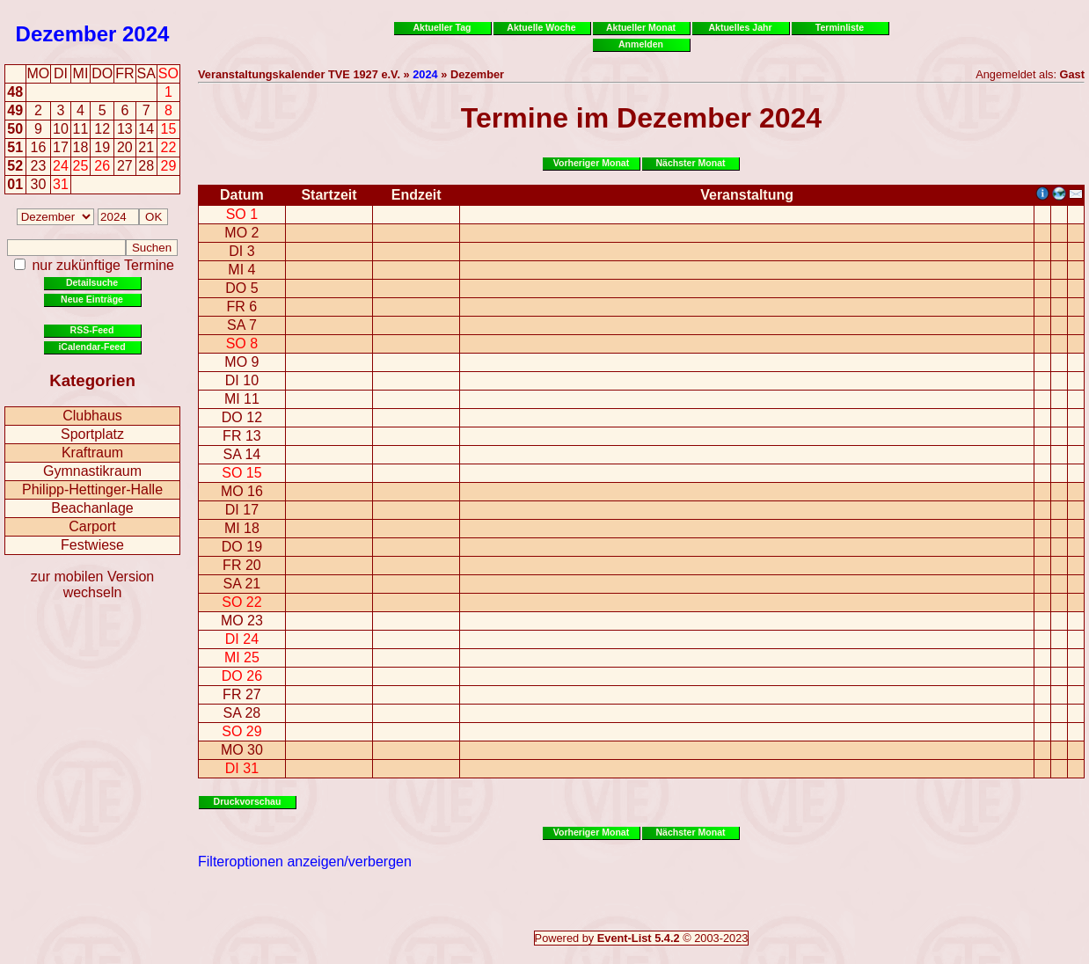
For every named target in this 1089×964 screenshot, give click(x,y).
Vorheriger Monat (591, 162)
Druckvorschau (247, 801)
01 (15, 184)
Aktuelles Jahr (739, 27)
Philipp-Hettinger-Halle (92, 489)
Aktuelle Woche (541, 27)
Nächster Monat (690, 162)
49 (15, 110)
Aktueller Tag (442, 27)
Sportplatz (92, 434)
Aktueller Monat (641, 27)
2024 (145, 34)
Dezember (66, 34)
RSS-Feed (92, 330)
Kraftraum (92, 452)
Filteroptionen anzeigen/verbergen (305, 861)
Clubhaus (92, 415)
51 (15, 147)
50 (15, 128)
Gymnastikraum (92, 471)
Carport (92, 526)
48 (15, 91)
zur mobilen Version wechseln (93, 584)
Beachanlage (92, 507)
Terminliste (839, 27)
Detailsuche (92, 282)
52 (15, 165)
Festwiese (92, 544)
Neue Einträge (92, 299)
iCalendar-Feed (91, 346)
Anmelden (640, 44)
